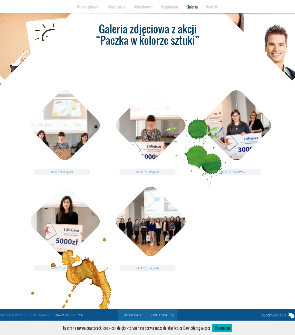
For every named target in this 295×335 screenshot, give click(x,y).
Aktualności (143, 7)
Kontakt (212, 7)
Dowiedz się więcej (196, 328)
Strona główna (88, 7)
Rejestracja (116, 7)
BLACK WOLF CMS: (278, 315)
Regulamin (169, 7)
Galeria (191, 7)
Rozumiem (222, 328)
